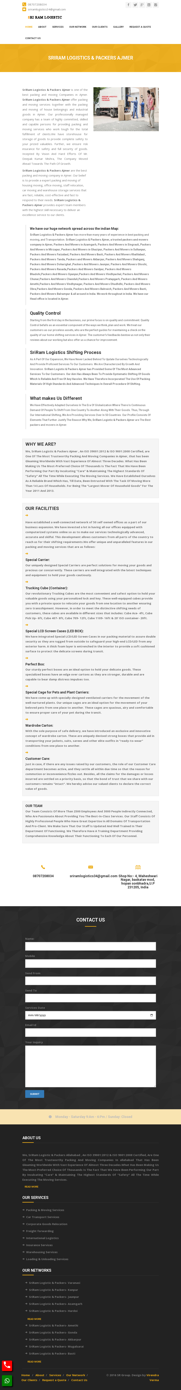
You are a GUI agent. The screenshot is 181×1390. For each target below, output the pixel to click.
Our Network (77, 26)
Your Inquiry (34, 1042)
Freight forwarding (40, 1231)
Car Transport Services (42, 1217)
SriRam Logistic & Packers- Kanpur (53, 1290)
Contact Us (33, 38)
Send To (31, 990)
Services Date (35, 1008)
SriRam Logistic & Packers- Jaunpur (54, 1297)
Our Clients (99, 26)
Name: (29, 939)
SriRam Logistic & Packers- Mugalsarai (56, 1346)
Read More (31, 1186)
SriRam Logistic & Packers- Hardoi (53, 1311)
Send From (32, 973)
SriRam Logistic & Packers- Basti (52, 1353)
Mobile (30, 956)
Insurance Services (39, 1245)
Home (28, 26)
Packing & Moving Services (45, 1210)
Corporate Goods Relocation (46, 1224)
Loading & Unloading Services (47, 1259)
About (42, 26)
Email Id (30, 1025)
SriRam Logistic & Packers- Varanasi (54, 1283)
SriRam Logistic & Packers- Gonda (53, 1332)
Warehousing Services (42, 1252)
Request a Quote (140, 26)
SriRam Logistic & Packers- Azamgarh (55, 1304)
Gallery (118, 26)
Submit (34, 1094)
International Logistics (42, 1238)
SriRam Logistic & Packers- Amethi (53, 1325)
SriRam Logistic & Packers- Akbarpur (55, 1339)
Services (57, 26)
